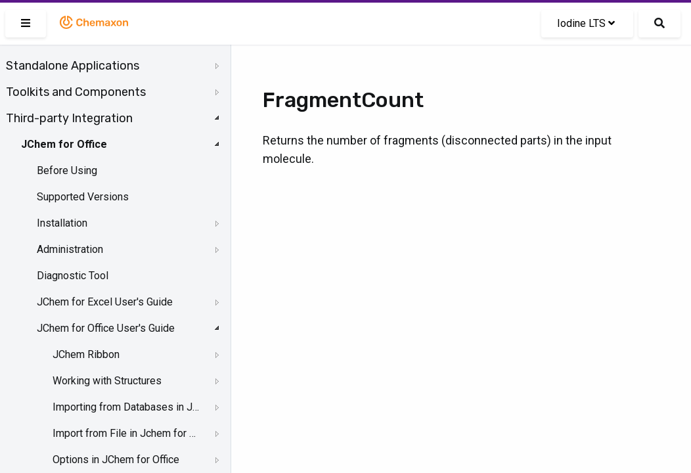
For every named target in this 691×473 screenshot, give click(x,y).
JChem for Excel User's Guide (105, 302)
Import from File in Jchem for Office (126, 433)
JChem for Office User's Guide (106, 328)
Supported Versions (83, 197)
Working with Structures (107, 380)
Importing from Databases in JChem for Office (126, 407)
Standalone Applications (72, 65)
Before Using (67, 170)
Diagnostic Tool (72, 275)
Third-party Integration (69, 118)
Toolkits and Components (76, 92)
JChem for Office (64, 144)
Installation (62, 223)
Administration (70, 249)
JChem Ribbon (86, 354)
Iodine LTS (586, 23)
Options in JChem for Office (116, 459)
